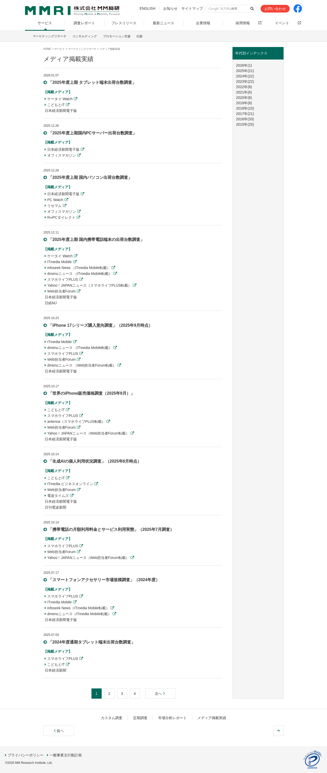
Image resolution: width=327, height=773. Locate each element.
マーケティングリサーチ (49, 36)
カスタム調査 (111, 718)
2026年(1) (244, 65)
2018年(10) (245, 108)
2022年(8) (244, 87)
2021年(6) (244, 92)
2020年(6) (244, 98)
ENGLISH (147, 8)
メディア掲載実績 (211, 718)
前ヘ (59, 731)
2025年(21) (245, 71)
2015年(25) (245, 124)
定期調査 (140, 718)
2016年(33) (245, 119)
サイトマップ (192, 8)
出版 (139, 36)
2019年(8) (244, 103)
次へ (160, 694)
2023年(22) (245, 81)
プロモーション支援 (117, 36)
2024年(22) (245, 76)
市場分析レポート (172, 718)
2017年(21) (245, 114)
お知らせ (170, 8)
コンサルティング (84, 36)
